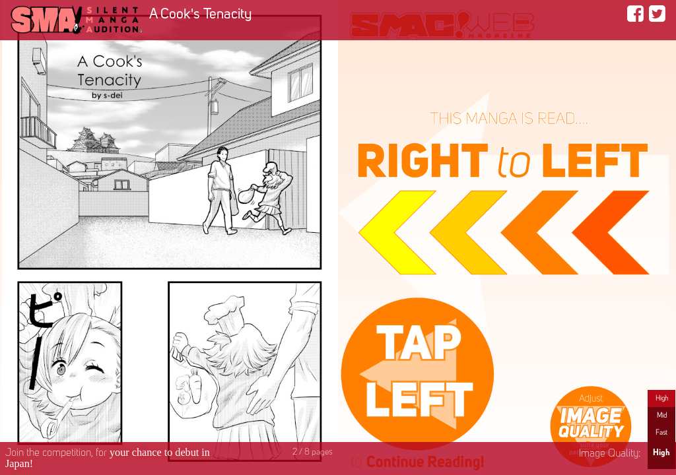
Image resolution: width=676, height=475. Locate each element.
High (662, 398)
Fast (661, 432)
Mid (662, 415)
